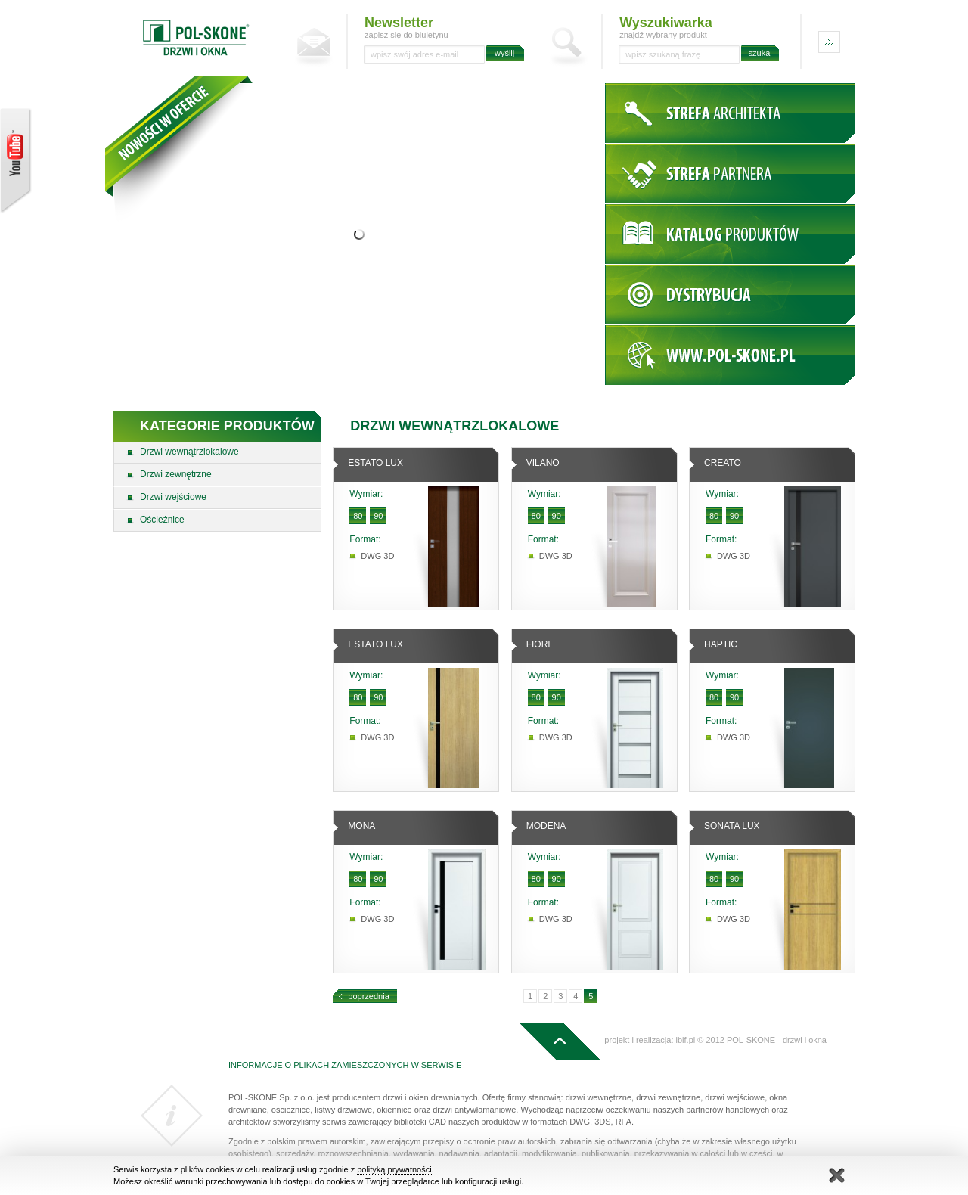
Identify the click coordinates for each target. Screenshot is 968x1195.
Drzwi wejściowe (173, 497)
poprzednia (368, 996)
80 (357, 515)
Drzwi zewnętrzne (176, 474)
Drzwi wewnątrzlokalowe (189, 451)
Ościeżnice (162, 519)
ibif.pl (686, 1039)
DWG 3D (377, 555)
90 (378, 515)
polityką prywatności (394, 1169)
